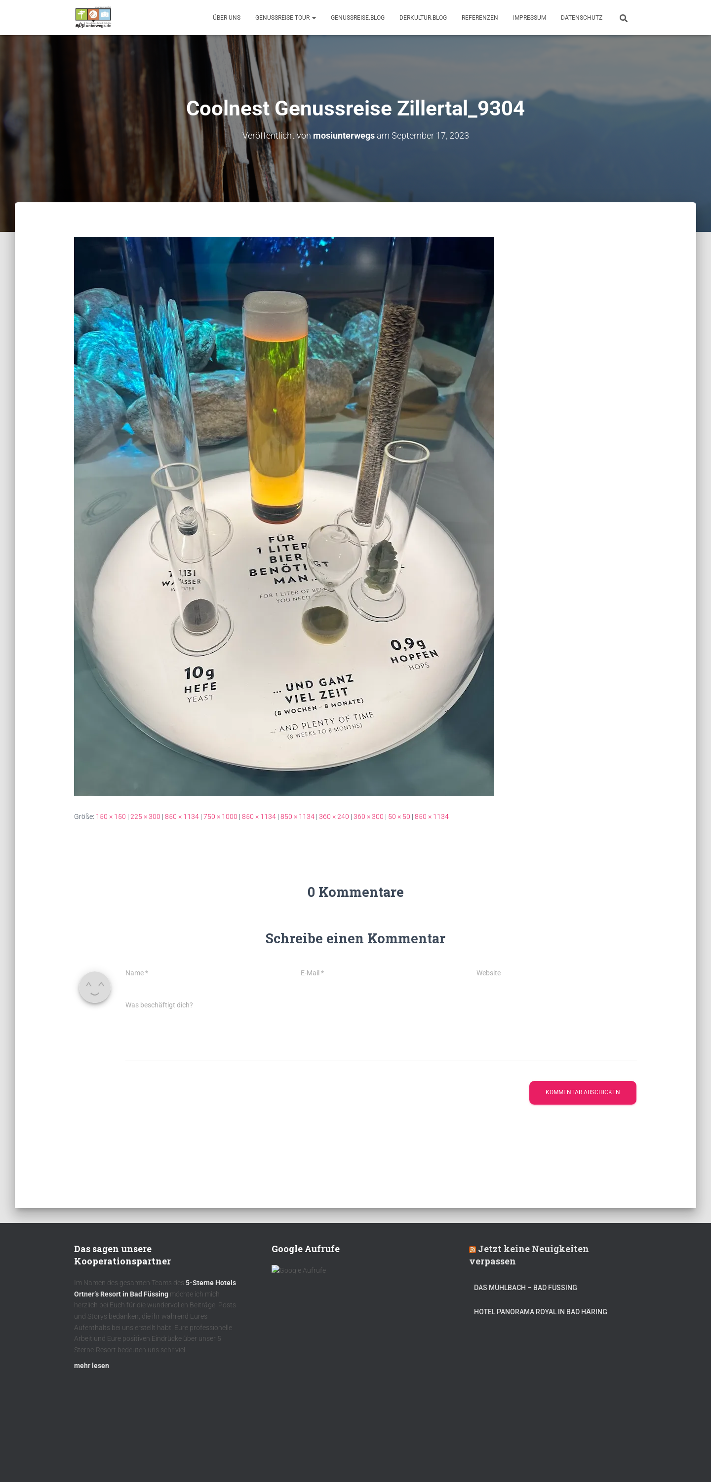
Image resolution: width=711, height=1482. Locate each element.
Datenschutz (581, 17)
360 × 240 (334, 816)
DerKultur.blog (423, 17)
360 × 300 (369, 816)
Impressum (529, 17)
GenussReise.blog (358, 17)
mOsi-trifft (259, 1458)
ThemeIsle (621, 1460)
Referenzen (480, 17)
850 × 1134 (182, 816)
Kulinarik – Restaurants (120, 1458)
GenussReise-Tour (285, 17)
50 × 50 (399, 816)
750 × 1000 (220, 816)
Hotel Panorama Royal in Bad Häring (540, 1316)
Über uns (226, 17)
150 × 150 (111, 816)
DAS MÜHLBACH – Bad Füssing (525, 1292)
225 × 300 (145, 816)
